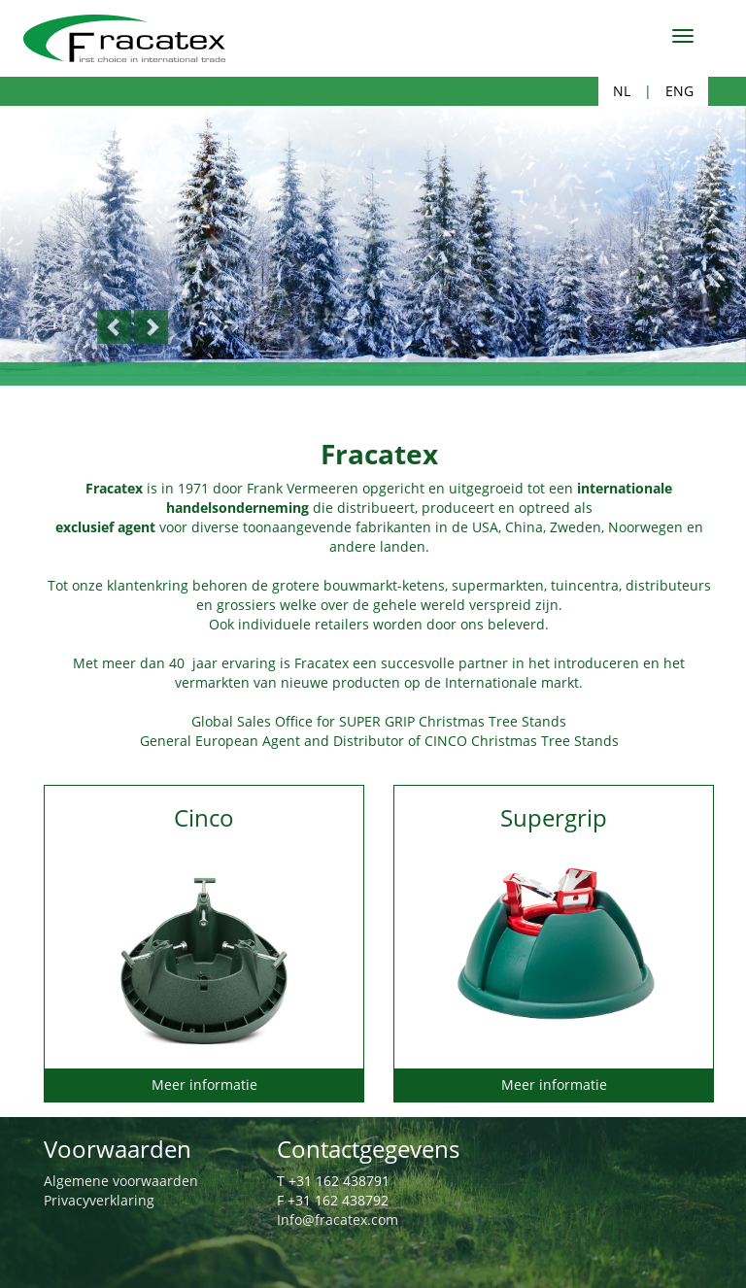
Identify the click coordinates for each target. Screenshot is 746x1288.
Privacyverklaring (99, 1200)
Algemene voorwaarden (121, 1180)
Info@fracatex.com (337, 1219)
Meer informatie (204, 1084)
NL (621, 91)
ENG (679, 91)
